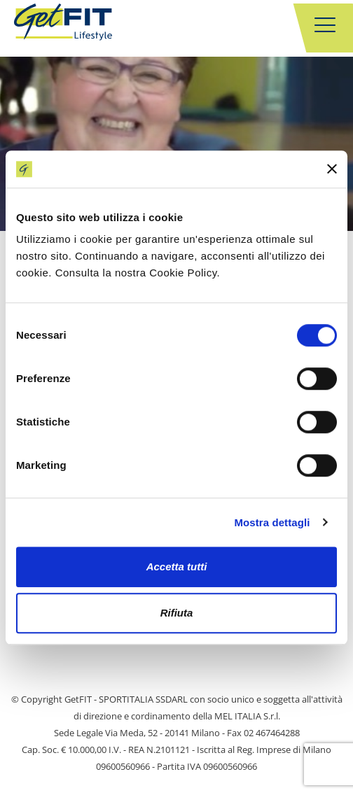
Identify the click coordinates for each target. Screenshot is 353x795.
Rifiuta (176, 613)
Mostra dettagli (272, 522)
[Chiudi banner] (332, 169)
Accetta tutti (176, 566)
